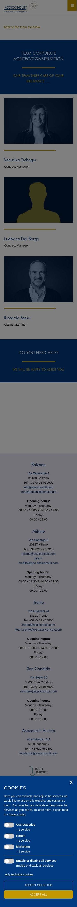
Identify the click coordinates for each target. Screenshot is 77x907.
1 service (23, 829)
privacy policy (17, 814)
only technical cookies (19, 874)
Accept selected (38, 885)
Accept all (38, 894)
